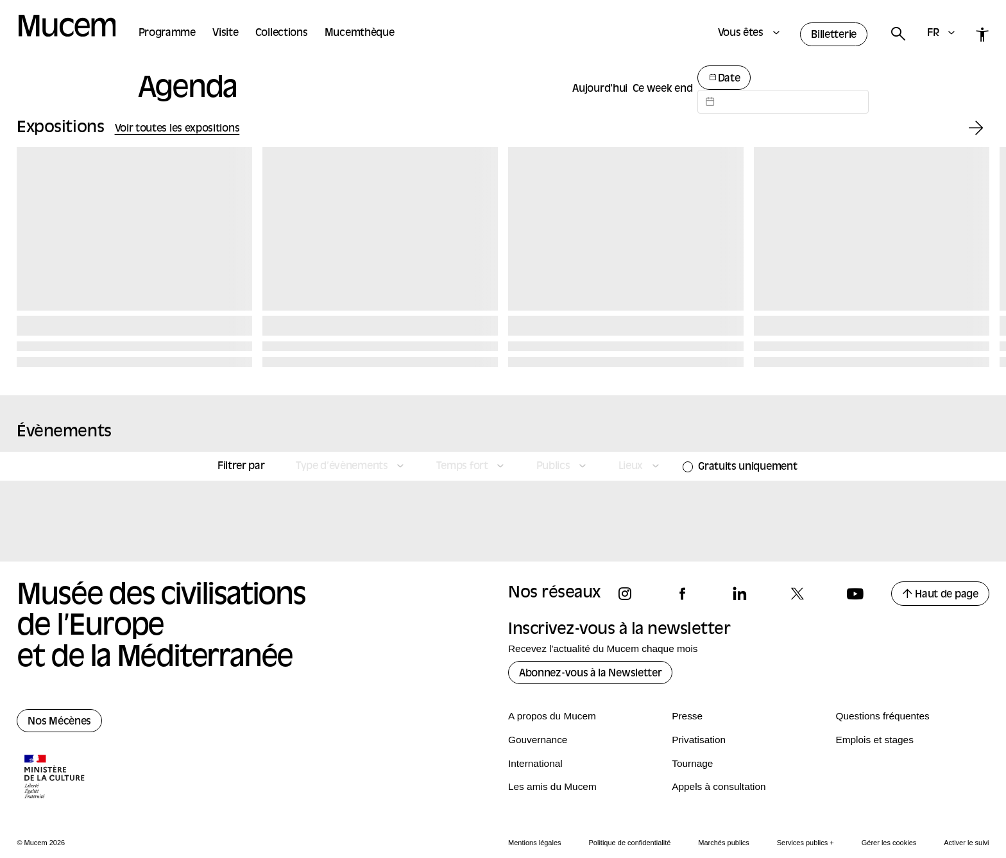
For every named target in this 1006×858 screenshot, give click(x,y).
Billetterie (834, 35)
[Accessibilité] (982, 34)
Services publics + (805, 842)
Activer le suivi (966, 842)
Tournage (692, 763)
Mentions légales (534, 842)
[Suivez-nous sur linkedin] (745, 593)
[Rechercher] (897, 34)
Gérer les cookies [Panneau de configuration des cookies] (889, 842)
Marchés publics (723, 842)
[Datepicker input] (783, 102)
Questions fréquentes (882, 715)
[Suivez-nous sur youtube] (861, 593)
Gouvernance (537, 739)
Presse (687, 715)
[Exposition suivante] (976, 129)
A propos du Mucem (552, 715)
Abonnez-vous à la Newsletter (590, 674)
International (535, 763)
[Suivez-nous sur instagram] (630, 593)
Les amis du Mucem (552, 786)
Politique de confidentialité (630, 842)
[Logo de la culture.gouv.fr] (55, 778)
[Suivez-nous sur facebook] (688, 593)
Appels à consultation (718, 786)
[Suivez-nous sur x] (803, 593)
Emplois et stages (874, 739)
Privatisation (699, 739)
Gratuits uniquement (747, 467)
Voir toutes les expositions (177, 129)
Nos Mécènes (59, 722)
